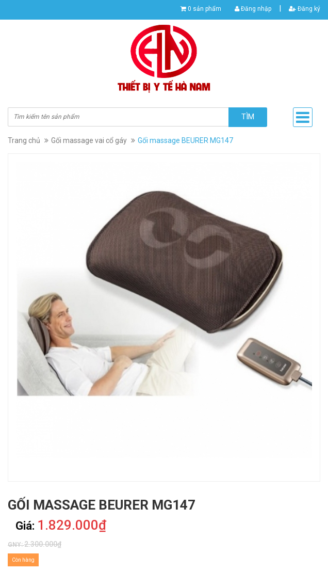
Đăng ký (304, 8)
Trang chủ (24, 140)
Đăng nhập (253, 8)
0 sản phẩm (204, 8)
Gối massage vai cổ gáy (89, 140)
